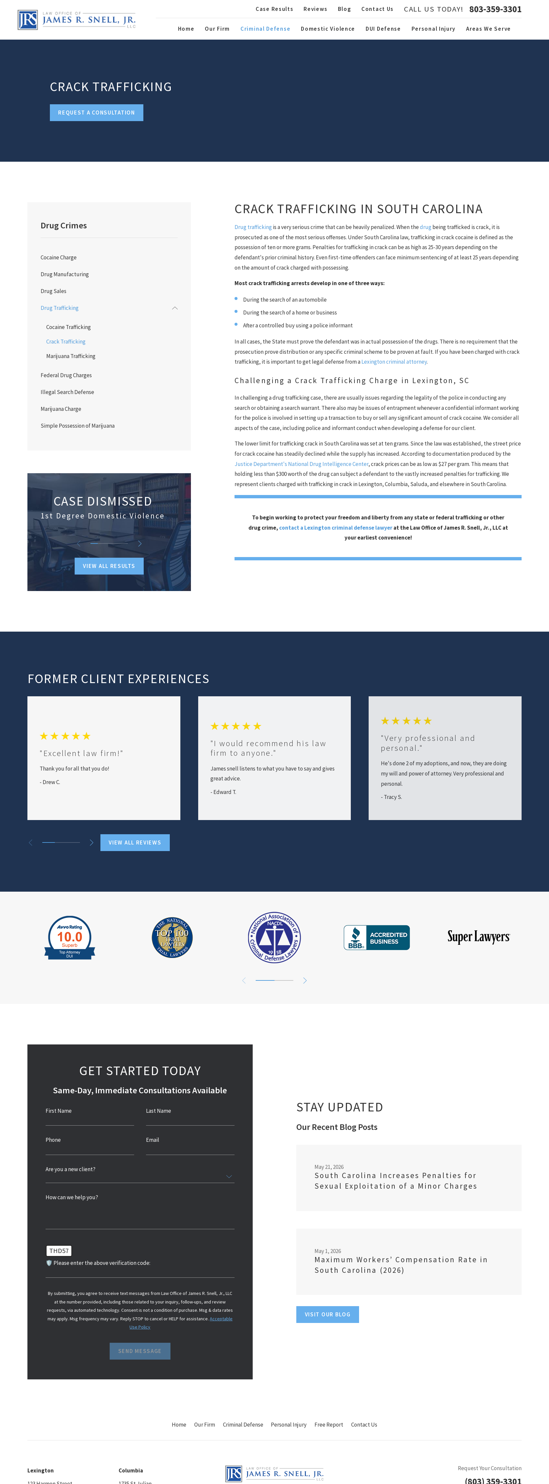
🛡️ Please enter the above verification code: (96, 1263)
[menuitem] (109, 257)
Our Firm (204, 1424)
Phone (51, 1140)
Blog (344, 9)
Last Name (156, 1111)
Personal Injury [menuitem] (434, 28)
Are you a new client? (69, 1169)
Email (151, 1140)
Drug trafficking (253, 227)
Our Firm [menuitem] (217, 28)
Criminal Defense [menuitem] (265, 28)
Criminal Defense (243, 1424)
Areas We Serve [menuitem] (488, 28)
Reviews (316, 9)
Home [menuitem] (186, 28)
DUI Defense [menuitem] (383, 28)
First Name (57, 1111)
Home (179, 1424)
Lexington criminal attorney (394, 361)
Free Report (328, 1424)
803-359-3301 (495, 9)
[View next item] (140, 544)
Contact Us (377, 9)
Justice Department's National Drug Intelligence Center (301, 464)
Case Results (274, 9)
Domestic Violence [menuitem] (328, 28)
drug (425, 227)
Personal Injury (289, 1424)
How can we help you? (70, 1197)
